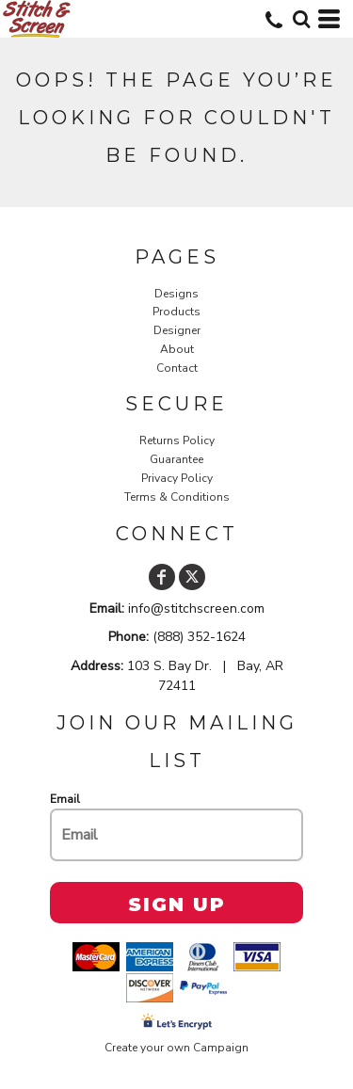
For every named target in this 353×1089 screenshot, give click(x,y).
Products (176, 311)
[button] (301, 18)
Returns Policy (177, 440)
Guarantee (176, 459)
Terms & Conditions (177, 496)
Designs (176, 293)
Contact (177, 368)
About (177, 349)
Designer (177, 330)
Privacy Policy (177, 478)
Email (65, 799)
